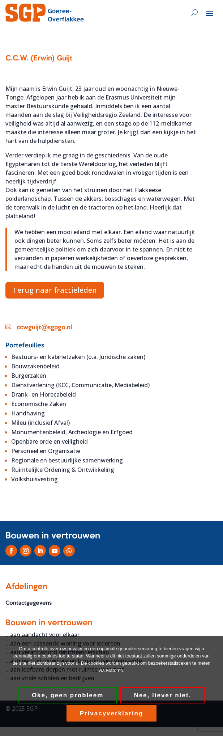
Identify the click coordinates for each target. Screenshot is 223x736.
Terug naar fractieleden (55, 290)
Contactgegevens (28, 603)
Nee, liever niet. (162, 695)
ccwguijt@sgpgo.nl (44, 327)
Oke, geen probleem (68, 695)
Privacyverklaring (111, 713)
